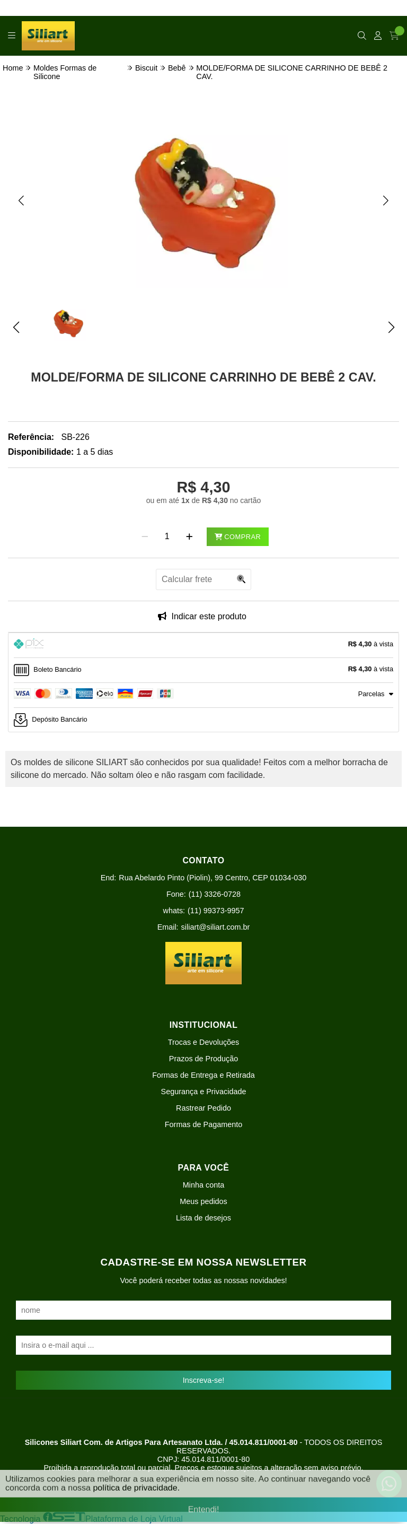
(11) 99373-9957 (216, 910)
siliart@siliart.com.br (215, 927)
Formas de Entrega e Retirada (203, 1075)
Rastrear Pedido (203, 1108)
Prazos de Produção (203, 1058)
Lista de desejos (203, 1218)
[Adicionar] (189, 536)
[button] (21, 200)
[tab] (203, 645)
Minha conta (203, 1185)
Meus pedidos (203, 1201)
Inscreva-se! (203, 1380)
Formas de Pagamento (203, 1124)
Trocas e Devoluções (204, 1042)
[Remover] (145, 536)
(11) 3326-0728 (215, 894)
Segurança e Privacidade (203, 1091)
